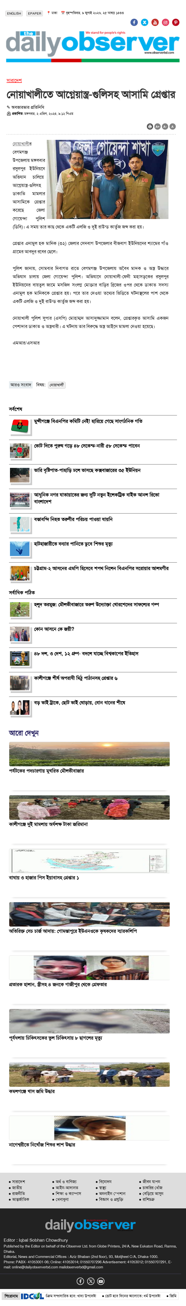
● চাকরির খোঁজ (150, 1187)
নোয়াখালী (21, 144)
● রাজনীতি (17, 1193)
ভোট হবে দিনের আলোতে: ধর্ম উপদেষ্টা (136, 1295)
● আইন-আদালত (65, 1187)
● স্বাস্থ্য (100, 1187)
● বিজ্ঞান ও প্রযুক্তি (109, 1199)
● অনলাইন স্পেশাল (110, 1193)
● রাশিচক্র (147, 1199)
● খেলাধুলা (60, 1199)
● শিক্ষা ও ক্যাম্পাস (66, 1193)
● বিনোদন (103, 1181)
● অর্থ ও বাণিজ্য (64, 1181)
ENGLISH (14, 13)
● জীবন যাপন (149, 1181)
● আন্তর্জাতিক (19, 1199)
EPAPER (34, 13)
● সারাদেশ (17, 1181)
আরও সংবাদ (20, 385)
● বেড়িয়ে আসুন (151, 1193)
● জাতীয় (15, 1187)
